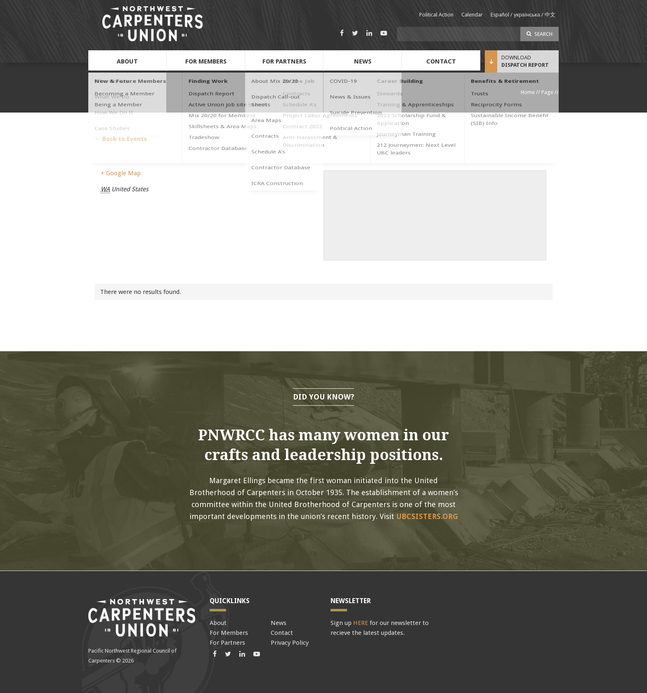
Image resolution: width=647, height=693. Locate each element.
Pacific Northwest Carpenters (152, 23)
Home (528, 92)
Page (547, 92)
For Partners (284, 61)
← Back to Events (120, 139)
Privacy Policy (290, 642)
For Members (206, 61)
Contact (441, 61)
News (362, 61)
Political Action (436, 15)
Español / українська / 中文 (523, 15)
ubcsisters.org (427, 516)
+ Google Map (121, 173)
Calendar (472, 15)
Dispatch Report (525, 65)
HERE (360, 623)
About (127, 61)
